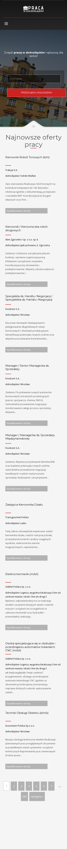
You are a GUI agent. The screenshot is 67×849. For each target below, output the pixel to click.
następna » (37, 796)
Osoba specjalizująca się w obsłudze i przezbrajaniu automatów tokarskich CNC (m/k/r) (30, 647)
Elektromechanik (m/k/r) (21, 574)
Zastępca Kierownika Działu (24, 504)
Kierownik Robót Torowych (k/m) (27, 157)
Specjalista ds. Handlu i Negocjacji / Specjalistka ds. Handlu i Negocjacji (28, 297)
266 (24, 796)
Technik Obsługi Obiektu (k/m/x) (27, 713)
